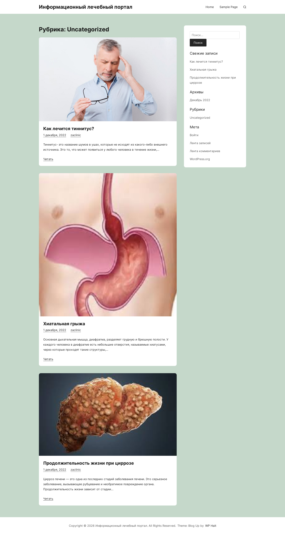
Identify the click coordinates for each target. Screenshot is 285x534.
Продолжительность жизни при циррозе (88, 463)
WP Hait (210, 525)
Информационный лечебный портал (85, 7)
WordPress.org (200, 159)
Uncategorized (200, 117)
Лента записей (200, 143)
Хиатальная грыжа (64, 323)
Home (210, 7)
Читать (48, 159)
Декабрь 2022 (200, 100)
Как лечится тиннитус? (68, 128)
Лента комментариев (205, 151)
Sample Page (229, 7)
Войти (194, 135)
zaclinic (76, 135)
